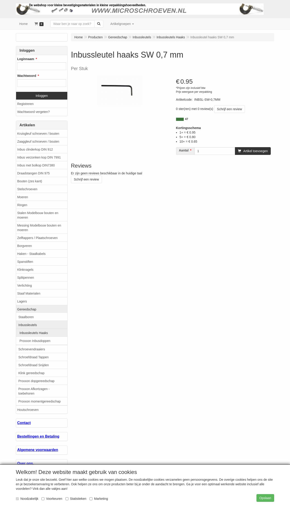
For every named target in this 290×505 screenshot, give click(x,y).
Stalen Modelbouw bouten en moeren (37, 215)
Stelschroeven (27, 189)
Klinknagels (25, 269)
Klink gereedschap (31, 373)
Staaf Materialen (28, 293)
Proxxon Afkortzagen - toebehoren (34, 391)
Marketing (98, 498)
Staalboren (26, 317)
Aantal (184, 150)
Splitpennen (25, 277)
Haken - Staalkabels (31, 254)
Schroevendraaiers (31, 349)
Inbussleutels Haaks (33, 333)
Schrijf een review (229, 109)
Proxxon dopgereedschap (36, 381)
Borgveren (24, 246)
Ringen (22, 205)
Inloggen (42, 96)
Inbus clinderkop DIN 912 (35, 149)
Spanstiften (25, 261)
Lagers (22, 301)
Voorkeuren (51, 498)
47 (186, 119)
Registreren (25, 104)
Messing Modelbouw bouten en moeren (39, 228)
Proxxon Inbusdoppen (34, 341)
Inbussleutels (27, 325)
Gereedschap (26, 309)
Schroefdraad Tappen (33, 357)
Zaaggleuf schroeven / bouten (38, 141)
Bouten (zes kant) (29, 181)
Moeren (22, 197)
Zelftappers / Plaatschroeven (37, 238)
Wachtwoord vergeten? (33, 112)
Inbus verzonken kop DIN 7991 (39, 157)
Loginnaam (25, 59)
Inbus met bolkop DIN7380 (36, 165)
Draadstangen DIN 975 (33, 173)
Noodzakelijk (27, 498)
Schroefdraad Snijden (33, 365)
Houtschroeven (28, 410)
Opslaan (265, 498)
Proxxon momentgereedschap (39, 401)
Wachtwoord (26, 76)
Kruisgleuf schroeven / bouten (38, 133)
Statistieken (75, 498)
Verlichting (24, 285)
